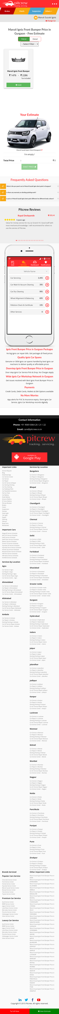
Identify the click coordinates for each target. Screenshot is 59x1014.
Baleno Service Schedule (9, 541)
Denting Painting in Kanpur (38, 704)
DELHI (52, 215)
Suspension (5, 509)
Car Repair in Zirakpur (36, 863)
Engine (4, 517)
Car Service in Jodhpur (36, 684)
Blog (3, 473)
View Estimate (44, 1011)
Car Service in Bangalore (37, 475)
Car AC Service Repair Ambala (11, 624)
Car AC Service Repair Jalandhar (39, 674)
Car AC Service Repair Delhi (38, 545)
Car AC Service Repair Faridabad (39, 561)
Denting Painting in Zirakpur (38, 865)
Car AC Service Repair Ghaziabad (39, 578)
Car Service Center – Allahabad (11, 610)
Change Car (51, 21)
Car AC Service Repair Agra (10, 576)
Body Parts (5, 523)
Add (18, 85)
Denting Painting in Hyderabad (39, 624)
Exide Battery (6, 497)
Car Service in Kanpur (36, 700)
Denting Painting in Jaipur (37, 656)
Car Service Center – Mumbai (38, 773)
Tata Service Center (8, 892)
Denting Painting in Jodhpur (38, 688)
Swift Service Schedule (8, 537)
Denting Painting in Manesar (38, 737)
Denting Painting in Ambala (10, 622)
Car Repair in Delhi (35, 541)
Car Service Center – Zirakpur (38, 869)
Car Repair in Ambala (8, 620)
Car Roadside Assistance (9, 491)
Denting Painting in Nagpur (38, 785)
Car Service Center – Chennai (38, 531)
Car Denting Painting (8, 485)
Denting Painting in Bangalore (38, 479)
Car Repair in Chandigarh (37, 509)
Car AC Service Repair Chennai (39, 529)
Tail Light (5, 515)
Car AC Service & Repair (9, 483)
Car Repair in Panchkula (37, 815)
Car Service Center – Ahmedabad (12, 594)
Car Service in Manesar (36, 733)
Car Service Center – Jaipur (37, 660)
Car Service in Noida (36, 797)
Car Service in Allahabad (9, 602)
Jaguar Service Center (8, 906)
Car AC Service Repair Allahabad (11, 608)
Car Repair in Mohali (36, 751)
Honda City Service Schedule (10, 549)
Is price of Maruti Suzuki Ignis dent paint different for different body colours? (30, 198)
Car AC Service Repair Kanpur (38, 706)
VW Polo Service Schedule (9, 553)
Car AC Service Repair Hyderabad (39, 626)
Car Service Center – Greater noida (40, 596)
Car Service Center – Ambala (10, 626)
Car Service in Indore (36, 636)
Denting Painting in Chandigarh (39, 511)
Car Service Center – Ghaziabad (39, 580)
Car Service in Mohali (36, 749)
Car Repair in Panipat (36, 831)
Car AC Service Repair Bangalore (39, 481)
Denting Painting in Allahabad (11, 606)
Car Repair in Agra (7, 572)
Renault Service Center (9, 890)
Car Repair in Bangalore (37, 477)
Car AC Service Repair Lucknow (39, 722)
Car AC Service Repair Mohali (38, 755)
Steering (4, 519)
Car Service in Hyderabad (37, 620)
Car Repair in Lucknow (36, 718)
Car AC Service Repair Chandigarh (40, 513)
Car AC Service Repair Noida (38, 803)
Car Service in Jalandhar (37, 668)
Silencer (4, 521)
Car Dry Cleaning (7, 487)
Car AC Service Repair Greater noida (40, 594)
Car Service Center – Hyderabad (39, 628)
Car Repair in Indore (36, 638)
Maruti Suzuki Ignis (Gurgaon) (29, 150)
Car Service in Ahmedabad (10, 586)
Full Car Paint (6, 493)
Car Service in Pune (35, 845)
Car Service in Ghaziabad (37, 571)
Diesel (35, 39)
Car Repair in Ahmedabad (9, 588)
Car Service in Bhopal (36, 491)
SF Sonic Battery (7, 501)
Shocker (4, 511)
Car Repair (5, 481)
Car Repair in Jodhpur (36, 686)
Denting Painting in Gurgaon (38, 608)
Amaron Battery (7, 499)
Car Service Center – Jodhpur (38, 692)
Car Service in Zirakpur (36, 861)
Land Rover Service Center (10, 908)
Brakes (4, 505)
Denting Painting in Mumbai (38, 769)
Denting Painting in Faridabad (38, 559)
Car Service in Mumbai (36, 765)
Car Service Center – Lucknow (38, 724)
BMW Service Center (8, 904)
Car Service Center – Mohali (38, 757)
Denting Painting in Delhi (37, 543)
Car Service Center (7, 477)
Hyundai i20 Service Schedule (10, 545)
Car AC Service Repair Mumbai (39, 771)
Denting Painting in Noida (37, 801)
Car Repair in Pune (35, 847)
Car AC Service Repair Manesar (39, 739)
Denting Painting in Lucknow (38, 720)
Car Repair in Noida (35, 799)
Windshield (5, 525)
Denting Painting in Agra (9, 574)
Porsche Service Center (9, 912)
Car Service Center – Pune (37, 853)
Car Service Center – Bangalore (39, 483)
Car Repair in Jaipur (35, 654)
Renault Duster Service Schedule (11, 551)
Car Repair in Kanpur (36, 702)
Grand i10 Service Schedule (10, 543)
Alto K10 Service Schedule (9, 535)
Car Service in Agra (7, 570)
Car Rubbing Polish (7, 489)
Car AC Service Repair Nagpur (38, 787)
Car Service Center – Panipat (38, 837)
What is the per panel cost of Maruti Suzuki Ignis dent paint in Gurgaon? (28, 186)
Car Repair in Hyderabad (37, 622)
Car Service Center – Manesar (38, 741)
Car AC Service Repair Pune (38, 851)
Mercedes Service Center (9, 910)
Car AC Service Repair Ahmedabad (12, 592)
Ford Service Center (8, 882)
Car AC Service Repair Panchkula (39, 819)
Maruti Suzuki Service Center (10, 888)
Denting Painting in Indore (37, 640)
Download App (6, 475)
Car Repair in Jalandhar (36, 670)
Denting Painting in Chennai (38, 527)
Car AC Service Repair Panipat (38, 835)
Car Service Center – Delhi (37, 547)
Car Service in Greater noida (38, 587)
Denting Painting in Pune (37, 849)
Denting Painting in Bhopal (38, 495)
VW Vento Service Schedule (10, 556)
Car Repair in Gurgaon (36, 606)
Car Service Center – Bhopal (38, 499)
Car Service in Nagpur (36, 781)
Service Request (7, 471)
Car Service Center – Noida (38, 805)
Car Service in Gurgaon (36, 604)
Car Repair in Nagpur (36, 783)
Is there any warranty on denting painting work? (21, 192)
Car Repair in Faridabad (37, 557)
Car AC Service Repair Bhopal (38, 497)
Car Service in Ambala (8, 618)
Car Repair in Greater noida (38, 590)
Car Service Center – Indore (38, 644)
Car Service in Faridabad (37, 555)
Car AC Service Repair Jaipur (38, 658)
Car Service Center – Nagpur (38, 789)
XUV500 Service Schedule (9, 558)
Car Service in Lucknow (36, 716)
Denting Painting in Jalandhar (38, 672)
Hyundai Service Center (9, 886)
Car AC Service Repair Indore (38, 642)
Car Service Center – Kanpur (38, 708)
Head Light (5, 513)
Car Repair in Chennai (36, 525)
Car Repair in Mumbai (36, 767)
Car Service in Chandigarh (37, 507)
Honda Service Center (8, 884)
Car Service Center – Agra (9, 578)
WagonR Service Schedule (9, 533)
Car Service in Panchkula (37, 813)
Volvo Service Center (8, 916)
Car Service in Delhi (35, 539)
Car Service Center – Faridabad (39, 563)
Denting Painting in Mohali (37, 753)
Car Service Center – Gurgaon (38, 612)
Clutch (4, 507)
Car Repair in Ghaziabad (37, 573)
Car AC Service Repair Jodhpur (38, 690)
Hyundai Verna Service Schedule (11, 547)
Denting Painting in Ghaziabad (39, 575)
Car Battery (5, 495)
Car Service (5, 479)
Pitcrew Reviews (30, 209)
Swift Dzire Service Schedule (10, 539)
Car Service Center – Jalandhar (39, 676)
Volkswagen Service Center (10, 914)
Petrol (23, 39)
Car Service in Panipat (36, 829)
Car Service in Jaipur (36, 652)
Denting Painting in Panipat (38, 833)
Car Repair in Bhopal (36, 493)
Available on (29, 457)
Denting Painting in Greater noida (40, 592)
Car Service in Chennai (36, 523)
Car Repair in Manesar (36, 735)
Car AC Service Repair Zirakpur (39, 867)
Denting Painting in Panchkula (38, 817)
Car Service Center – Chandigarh (39, 515)
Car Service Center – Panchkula (39, 821)
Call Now (15, 1011)
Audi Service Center (8, 902)
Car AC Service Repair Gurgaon (39, 610)
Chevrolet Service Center (9, 880)
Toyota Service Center (8, 894)
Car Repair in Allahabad (9, 604)
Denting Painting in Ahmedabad (11, 590)
